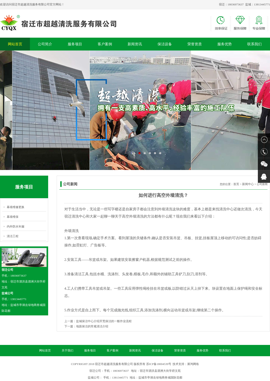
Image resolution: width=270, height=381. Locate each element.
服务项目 (75, 44)
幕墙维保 (12, 216)
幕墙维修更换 (15, 207)
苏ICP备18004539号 (158, 364)
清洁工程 (12, 236)
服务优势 (224, 44)
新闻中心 (248, 184)
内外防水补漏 (15, 226)
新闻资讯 (135, 44)
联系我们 (254, 44)
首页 (236, 184)
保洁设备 (165, 44)
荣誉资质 (194, 44)
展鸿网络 (193, 364)
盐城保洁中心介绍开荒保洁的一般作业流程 (104, 321)
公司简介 (45, 44)
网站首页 (15, 44)
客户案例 (105, 44)
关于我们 (67, 350)
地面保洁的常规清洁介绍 (92, 326)
